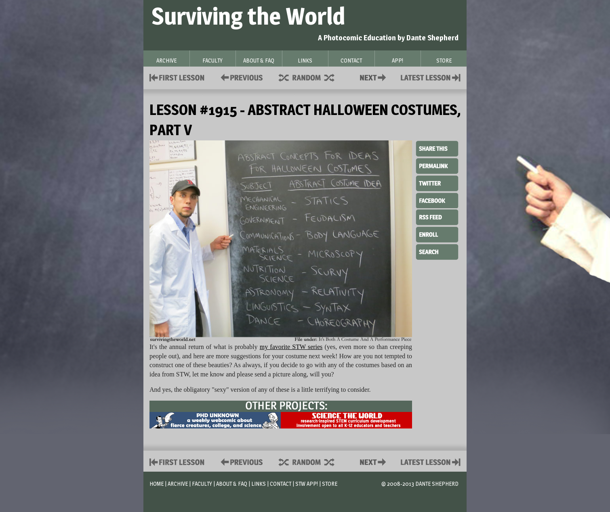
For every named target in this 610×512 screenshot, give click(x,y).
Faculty (202, 483)
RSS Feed (437, 216)
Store (329, 483)
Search (437, 251)
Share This (437, 148)
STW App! (306, 483)
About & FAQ (231, 483)
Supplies (311, 77)
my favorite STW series (291, 346)
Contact (374, 77)
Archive (178, 483)
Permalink (437, 165)
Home (156, 483)
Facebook (437, 199)
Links (258, 483)
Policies (240, 77)
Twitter (437, 182)
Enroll (437, 233)
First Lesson (177, 77)
